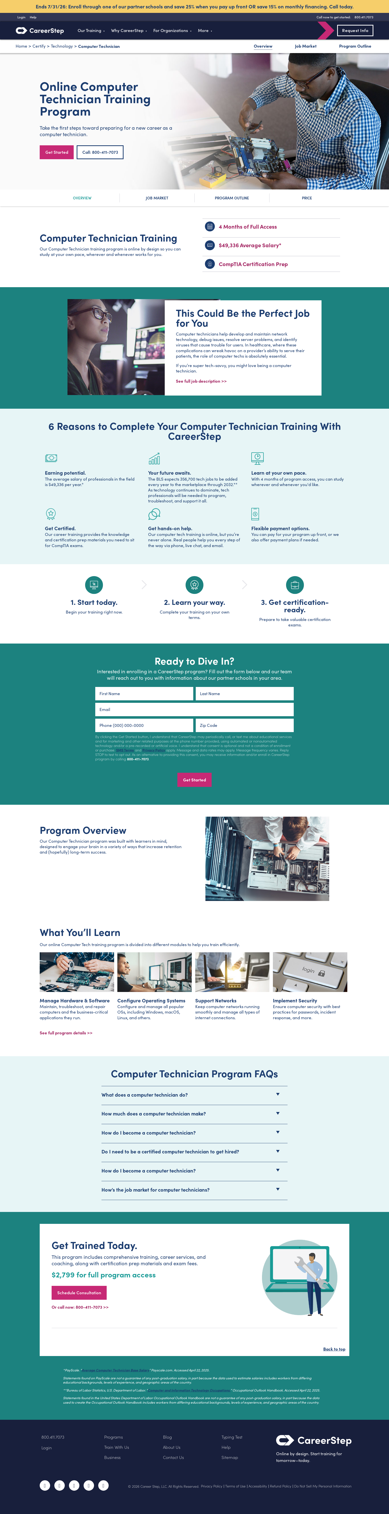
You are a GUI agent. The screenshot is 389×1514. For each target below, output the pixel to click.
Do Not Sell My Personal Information (323, 1486)
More (203, 30)
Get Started (56, 152)
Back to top (334, 1349)
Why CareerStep (127, 30)
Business (112, 1457)
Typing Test (232, 1437)
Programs (113, 1437)
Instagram (74, 1485)
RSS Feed (104, 1487)
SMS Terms (125, 749)
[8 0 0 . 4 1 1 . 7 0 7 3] (363, 17)
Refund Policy (280, 1486)
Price (307, 197)
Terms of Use (235, 1486)
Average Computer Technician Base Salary (115, 1370)
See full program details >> (66, 1032)
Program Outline (355, 46)
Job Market (306, 46)
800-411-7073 (138, 758)
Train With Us (116, 1447)
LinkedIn (89, 1485)
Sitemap (230, 1457)
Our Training (89, 30)
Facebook (45, 1485)
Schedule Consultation (79, 1293)
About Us (171, 1447)
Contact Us (173, 1457)
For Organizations (170, 30)
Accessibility (258, 1486)
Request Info (355, 30)
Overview (263, 46)
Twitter (59, 1485)
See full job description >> (201, 381)
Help (226, 1447)
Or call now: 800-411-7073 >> (80, 1307)
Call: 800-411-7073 (100, 152)
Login (46, 1447)
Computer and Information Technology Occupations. (189, 1390)
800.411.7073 (52, 1437)
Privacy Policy (153, 749)
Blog (167, 1437)
